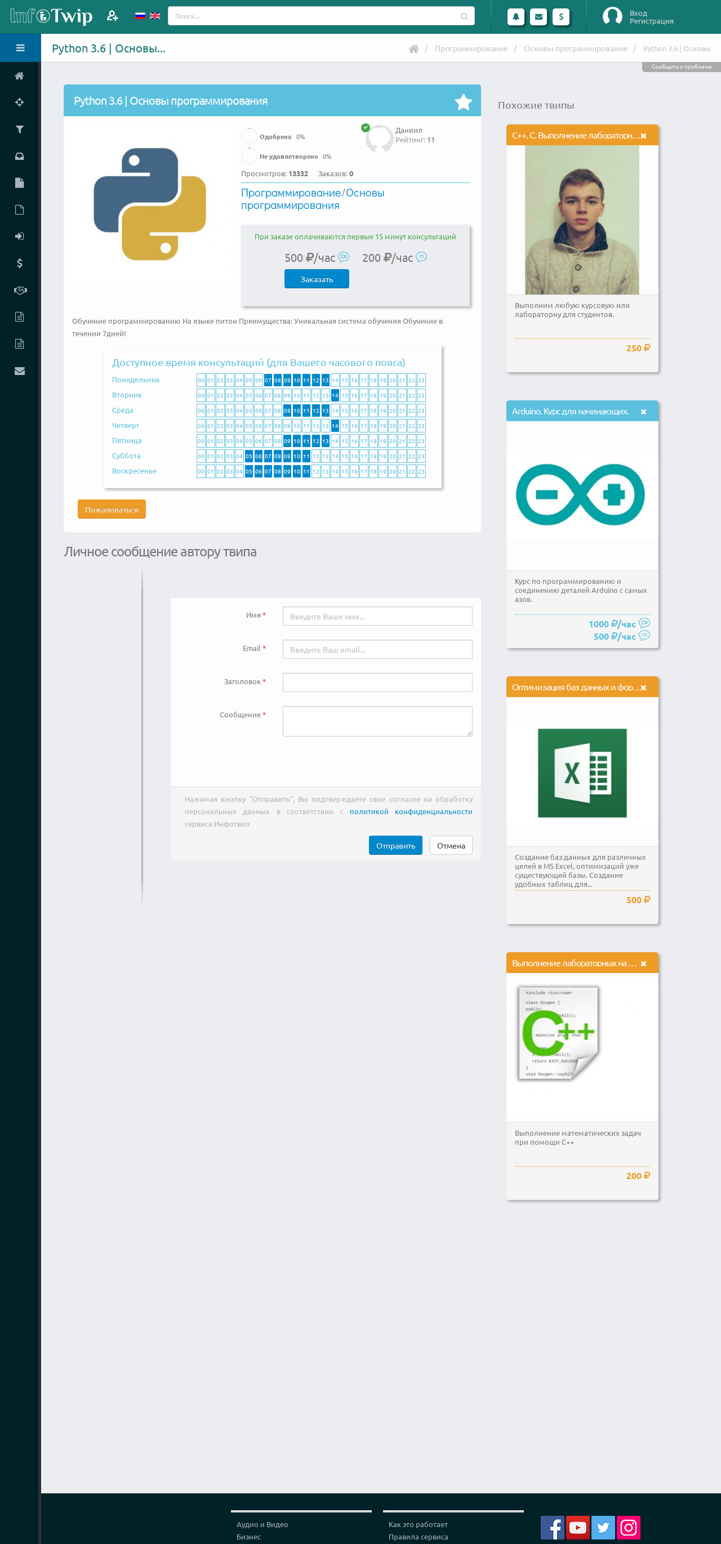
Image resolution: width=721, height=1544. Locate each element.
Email (252, 648)
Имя (253, 614)
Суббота (126, 455)
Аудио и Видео (262, 1524)
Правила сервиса (418, 1536)
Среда (122, 409)
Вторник (127, 394)
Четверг (125, 425)
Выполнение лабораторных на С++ (577, 962)
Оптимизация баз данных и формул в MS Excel (599, 686)
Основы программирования (575, 48)
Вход (638, 13)
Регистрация (652, 21)
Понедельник (136, 379)
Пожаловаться (112, 509)
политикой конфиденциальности (411, 811)
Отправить (395, 845)
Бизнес (249, 1536)
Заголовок (242, 681)
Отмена (451, 845)
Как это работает (418, 1524)
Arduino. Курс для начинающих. (570, 410)
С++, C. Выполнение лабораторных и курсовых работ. (611, 134)
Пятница (127, 440)
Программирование (471, 48)
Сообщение (240, 714)
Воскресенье (134, 470)
